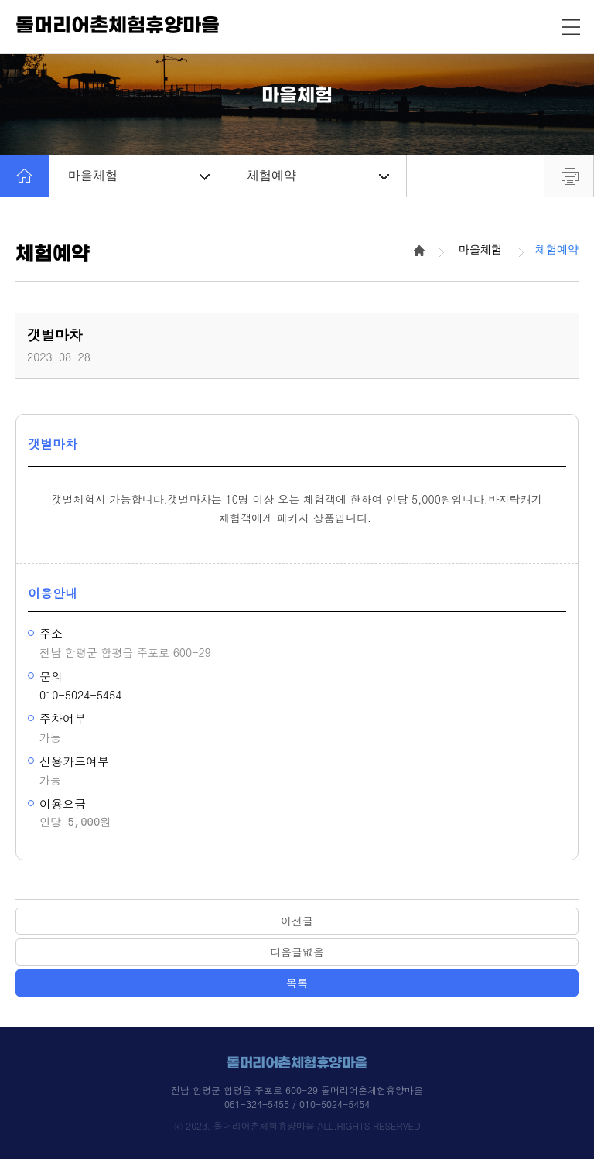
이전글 (297, 920)
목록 (297, 982)
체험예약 (317, 175)
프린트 (568, 176)
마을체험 (139, 175)
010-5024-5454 (80, 695)
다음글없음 (297, 951)
